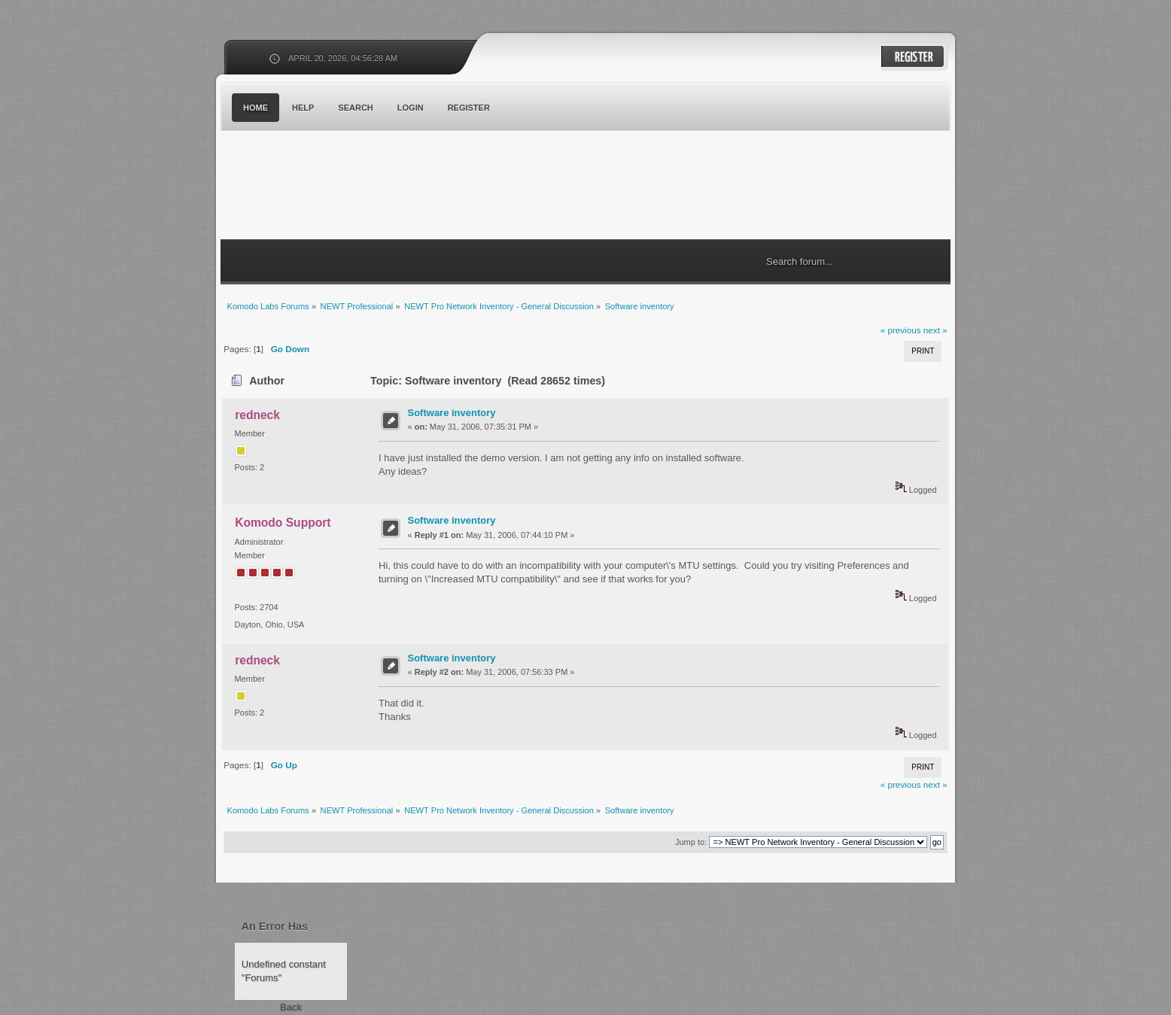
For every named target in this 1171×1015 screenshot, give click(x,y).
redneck (257, 415)
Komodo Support (282, 522)
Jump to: (691, 841)
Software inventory (452, 412)
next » (935, 330)
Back (291, 1007)
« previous (901, 330)
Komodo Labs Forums (367, 188)
